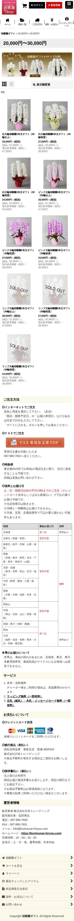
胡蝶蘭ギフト (30, 916)
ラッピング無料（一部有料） (25, 696)
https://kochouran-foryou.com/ (41, 833)
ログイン (37, 5)
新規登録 (54, 5)
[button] (69, 5)
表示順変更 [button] (41, 84)
